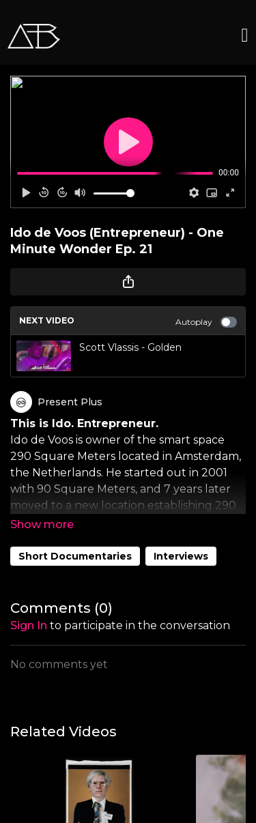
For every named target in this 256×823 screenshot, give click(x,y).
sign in (28, 625)
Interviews (181, 556)
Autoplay (206, 322)
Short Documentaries (75, 556)
